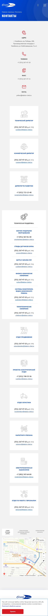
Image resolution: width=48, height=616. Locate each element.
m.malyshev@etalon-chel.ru (24, 195)
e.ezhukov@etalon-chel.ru (24, 300)
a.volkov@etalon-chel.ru (24, 130)
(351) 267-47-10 (20, 127)
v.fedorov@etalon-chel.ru (24, 315)
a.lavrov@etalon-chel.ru (24, 444)
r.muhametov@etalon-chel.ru (24, 239)
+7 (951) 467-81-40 (24, 237)
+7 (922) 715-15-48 (24, 193)
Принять (12, 611)
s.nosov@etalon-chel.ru (24, 253)
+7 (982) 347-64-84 (24, 474)
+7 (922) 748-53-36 (24, 376)
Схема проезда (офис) (7, 532)
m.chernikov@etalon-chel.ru (24, 411)
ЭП (13, 5)
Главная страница (8, 12)
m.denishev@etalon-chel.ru (24, 477)
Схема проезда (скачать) (40, 531)
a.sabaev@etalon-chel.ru (24, 266)
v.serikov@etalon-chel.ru (24, 379)
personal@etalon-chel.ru (24, 510)
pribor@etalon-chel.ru (24, 95)
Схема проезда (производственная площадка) (23, 532)
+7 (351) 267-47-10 (24, 62)
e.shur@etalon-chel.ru (24, 282)
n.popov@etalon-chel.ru (24, 162)
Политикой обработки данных (11, 606)
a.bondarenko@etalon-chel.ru (24, 346)
